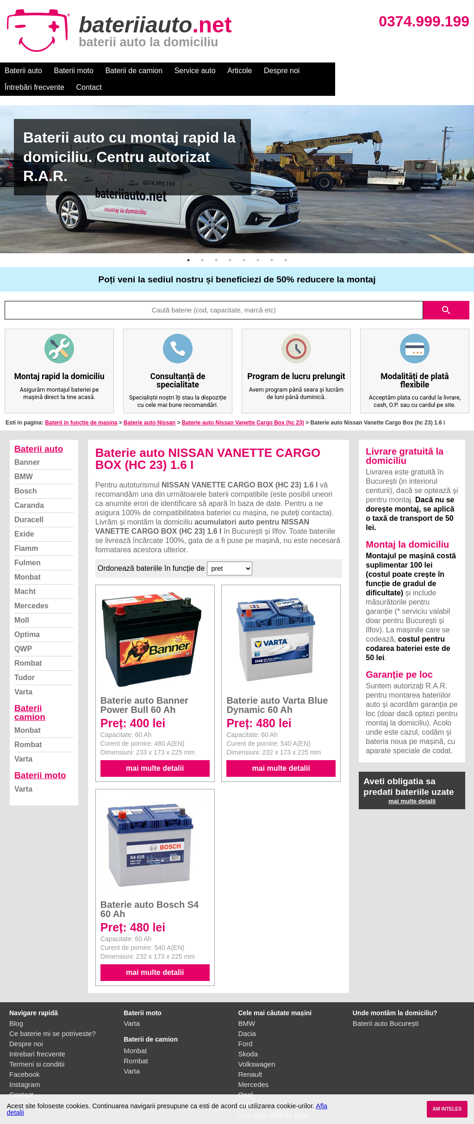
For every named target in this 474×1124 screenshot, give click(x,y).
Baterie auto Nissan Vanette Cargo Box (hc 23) (243, 406)
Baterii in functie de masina (81, 406)
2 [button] (202, 243)
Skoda (248, 1037)
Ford (245, 1027)
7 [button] (271, 243)
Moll (21, 603)
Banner (27, 446)
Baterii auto (23, 71)
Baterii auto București (386, 1007)
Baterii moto (74, 71)
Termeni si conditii (36, 1047)
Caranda (29, 489)
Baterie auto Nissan (149, 406)
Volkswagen (256, 1047)
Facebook (24, 1058)
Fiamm (26, 532)
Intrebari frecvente (37, 1037)
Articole (239, 71)
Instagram (24, 1068)
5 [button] (244, 243)
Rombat (28, 646)
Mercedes (31, 589)
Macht (25, 575)
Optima (27, 618)
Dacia (247, 1017)
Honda (248, 1088)
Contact (393, 71)
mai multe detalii (155, 752)
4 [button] (230, 243)
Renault (250, 1058)
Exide (24, 517)
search (446, 293)
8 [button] (285, 243)
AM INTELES (447, 1109)
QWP (23, 632)
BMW (23, 460)
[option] (237, 162)
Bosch (25, 474)
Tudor (24, 661)
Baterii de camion (133, 71)
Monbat (27, 560)
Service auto (195, 71)
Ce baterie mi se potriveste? (52, 1017)
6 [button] (257, 243)
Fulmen (27, 546)
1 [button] (188, 243)
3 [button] (216, 243)
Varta (23, 675)
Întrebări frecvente (338, 71)
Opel (245, 1078)
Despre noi (281, 71)
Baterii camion (29, 696)
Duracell (29, 503)
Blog (16, 1007)
